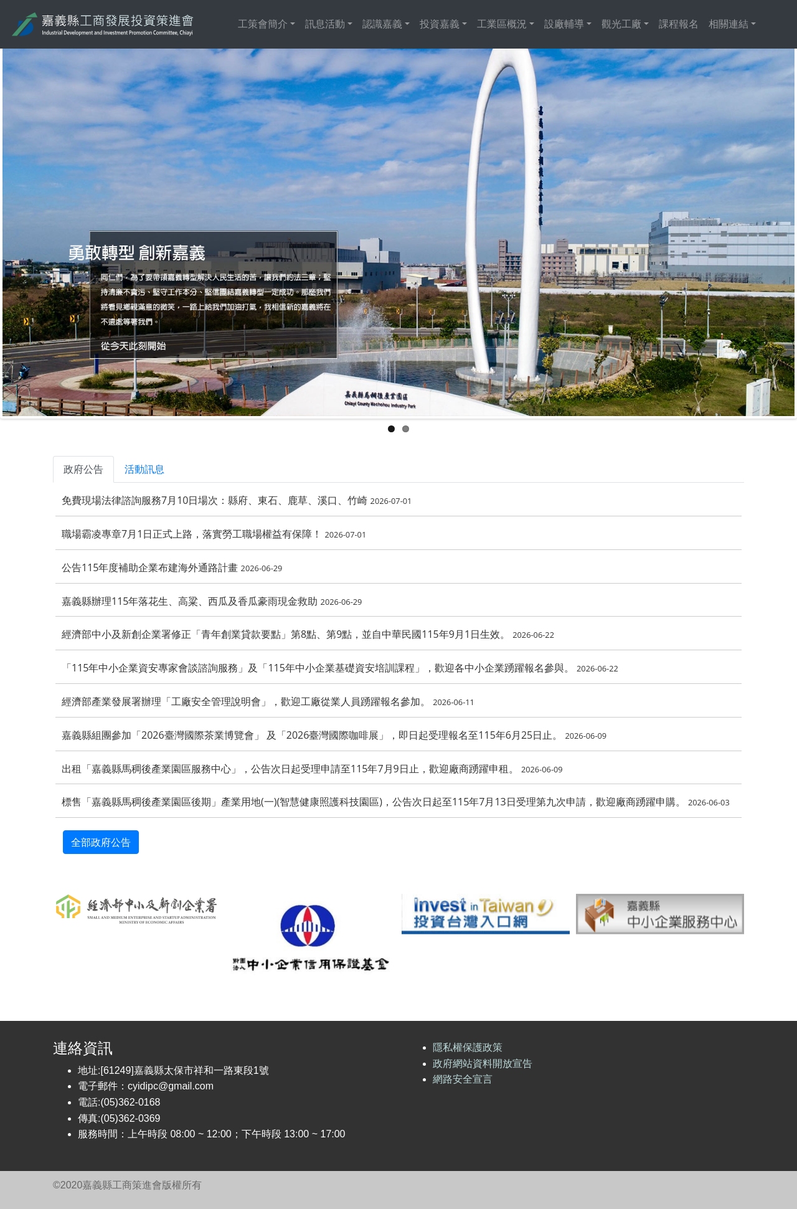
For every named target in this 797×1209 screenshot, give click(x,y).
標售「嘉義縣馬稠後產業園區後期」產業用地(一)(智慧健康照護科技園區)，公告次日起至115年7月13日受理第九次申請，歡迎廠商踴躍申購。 (396, 801)
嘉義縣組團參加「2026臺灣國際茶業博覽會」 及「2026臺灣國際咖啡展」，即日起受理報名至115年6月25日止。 (334, 735)
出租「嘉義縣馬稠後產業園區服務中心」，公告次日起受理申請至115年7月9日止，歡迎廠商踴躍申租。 (312, 768)
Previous (64, 231)
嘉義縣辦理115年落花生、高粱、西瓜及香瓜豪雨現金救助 (212, 601)
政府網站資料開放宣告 (482, 1063)
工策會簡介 (263, 24)
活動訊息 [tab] (144, 469)
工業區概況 (502, 24)
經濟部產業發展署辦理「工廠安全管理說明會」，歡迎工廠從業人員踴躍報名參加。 (268, 701)
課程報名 (679, 24)
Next (732, 231)
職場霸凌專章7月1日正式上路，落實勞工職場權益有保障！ (214, 534)
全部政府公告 (101, 842)
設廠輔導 (564, 24)
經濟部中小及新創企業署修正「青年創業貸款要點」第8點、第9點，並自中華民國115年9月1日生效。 (308, 634)
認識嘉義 (382, 24)
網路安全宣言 (463, 1079)
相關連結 (728, 24)
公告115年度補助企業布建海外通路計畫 (172, 567)
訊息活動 (325, 24)
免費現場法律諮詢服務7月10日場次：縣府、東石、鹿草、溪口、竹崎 (237, 500)
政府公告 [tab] (83, 469)
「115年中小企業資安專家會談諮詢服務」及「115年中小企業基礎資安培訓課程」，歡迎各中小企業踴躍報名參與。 (340, 668)
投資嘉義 (440, 24)
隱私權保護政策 (467, 1047)
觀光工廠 (621, 24)
